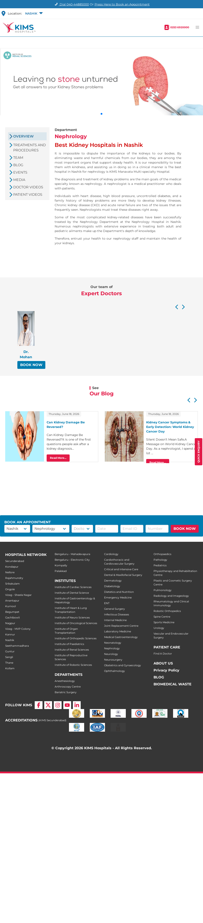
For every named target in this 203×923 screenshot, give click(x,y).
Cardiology (111, 554)
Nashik (9, 640)
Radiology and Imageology (171, 595)
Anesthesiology (65, 681)
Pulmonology (163, 590)
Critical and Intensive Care (121, 569)
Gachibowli (12, 617)
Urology (159, 628)
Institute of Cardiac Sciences (73, 587)
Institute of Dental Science (72, 592)
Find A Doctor (163, 653)
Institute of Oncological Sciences (76, 623)
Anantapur (12, 600)
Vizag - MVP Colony (18, 628)
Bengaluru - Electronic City (72, 559)
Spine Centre (162, 616)
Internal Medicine (115, 620)
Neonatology (112, 642)
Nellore (10, 572)
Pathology (160, 559)
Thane (9, 662)
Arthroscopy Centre (68, 686)
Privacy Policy (166, 670)
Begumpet (12, 611)
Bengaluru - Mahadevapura (72, 554)
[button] (33, 13)
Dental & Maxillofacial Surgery (123, 575)
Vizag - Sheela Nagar (18, 595)
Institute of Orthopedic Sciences (76, 638)
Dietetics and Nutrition (119, 591)
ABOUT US (163, 663)
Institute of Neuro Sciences (72, 617)
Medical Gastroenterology (121, 637)
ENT (107, 603)
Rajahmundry (14, 578)
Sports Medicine (164, 622)
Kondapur (11, 566)
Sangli (9, 657)
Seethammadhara (17, 645)
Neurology (111, 654)
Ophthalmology (114, 671)
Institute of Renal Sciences (72, 649)
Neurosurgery (113, 659)
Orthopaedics (162, 554)
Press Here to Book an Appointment (122, 4)
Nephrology (112, 648)
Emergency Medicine (118, 597)
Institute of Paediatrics (69, 644)
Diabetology (112, 586)
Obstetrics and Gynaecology (122, 665)
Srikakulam (12, 583)
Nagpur (10, 623)
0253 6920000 (179, 27)
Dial (71, 4)
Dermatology (113, 580)
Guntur (10, 651)
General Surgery (114, 608)
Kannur (10, 634)
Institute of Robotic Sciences (73, 664)
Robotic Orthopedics (167, 611)
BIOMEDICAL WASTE (173, 684)
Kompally (61, 565)
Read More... (58, 457)
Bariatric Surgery (66, 692)
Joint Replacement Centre (121, 625)
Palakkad (61, 571)
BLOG (159, 677)
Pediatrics (160, 565)
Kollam (10, 668)
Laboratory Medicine (117, 631)
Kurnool (10, 606)
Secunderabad (14, 561)
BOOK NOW (31, 365)
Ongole (10, 589)
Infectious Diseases (116, 614)
